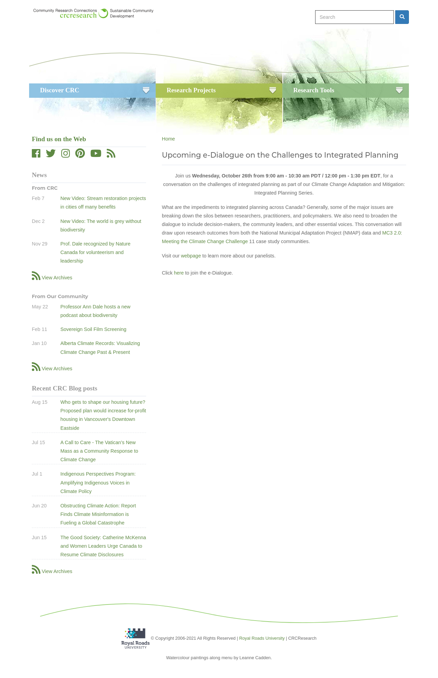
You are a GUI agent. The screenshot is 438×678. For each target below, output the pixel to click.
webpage (191, 255)
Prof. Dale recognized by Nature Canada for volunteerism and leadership (95, 252)
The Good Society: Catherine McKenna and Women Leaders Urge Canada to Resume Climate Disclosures (103, 546)
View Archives (57, 277)
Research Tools (313, 90)
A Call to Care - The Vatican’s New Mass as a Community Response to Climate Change (99, 451)
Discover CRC (59, 90)
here (179, 273)
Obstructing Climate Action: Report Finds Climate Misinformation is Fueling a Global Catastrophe (98, 514)
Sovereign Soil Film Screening (93, 329)
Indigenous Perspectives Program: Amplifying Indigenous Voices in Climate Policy (98, 482)
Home (168, 139)
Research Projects (191, 90)
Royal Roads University (262, 637)
